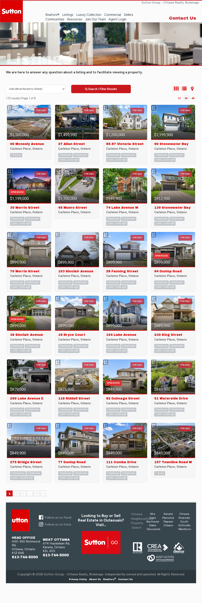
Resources (74, 19)
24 (186, 98)
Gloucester (153, 529)
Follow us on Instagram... (62, 524)
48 (193, 98)
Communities (54, 19)
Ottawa (184, 514)
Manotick (168, 518)
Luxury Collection (88, 15)
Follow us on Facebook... (62, 517)
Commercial (112, 15)
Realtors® (52, 15)
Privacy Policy (78, 579)
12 (179, 98)
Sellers (128, 15)
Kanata (168, 514)
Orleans (168, 525)
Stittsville (184, 525)
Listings (67, 15)
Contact (125, 579)
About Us (95, 579)
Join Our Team (95, 19)
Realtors (109, 579)
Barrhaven (153, 521)
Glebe (152, 525)
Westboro (184, 529)
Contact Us (182, 18)
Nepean (168, 521)
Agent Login (117, 19)
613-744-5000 (25, 557)
